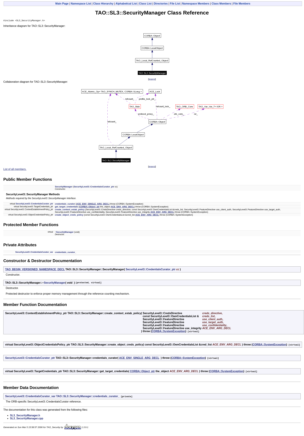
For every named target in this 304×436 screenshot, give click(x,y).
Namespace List (81, 3)
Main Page (61, 3)
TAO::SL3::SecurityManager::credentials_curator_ (87, 396)
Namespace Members (195, 3)
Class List (145, 3)
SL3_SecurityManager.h (25, 415)
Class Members (221, 3)
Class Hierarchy (103, 3)
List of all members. (14, 169)
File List (175, 3)
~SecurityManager (64, 232)
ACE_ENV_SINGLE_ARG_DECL (92, 204)
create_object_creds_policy (69, 215)
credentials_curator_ (65, 252)
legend (152, 79)
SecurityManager (63, 187)
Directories (161, 3)
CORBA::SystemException (168, 331)
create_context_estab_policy (69, 210)
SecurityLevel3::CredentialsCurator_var (34, 252)
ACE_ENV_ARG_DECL (122, 207)
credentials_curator (65, 204)
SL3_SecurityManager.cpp (26, 418)
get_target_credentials (66, 207)
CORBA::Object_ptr (89, 207)
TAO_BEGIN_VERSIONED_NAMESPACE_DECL (35, 269)
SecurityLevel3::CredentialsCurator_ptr (94, 187)
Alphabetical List (126, 3)
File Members (241, 3)
